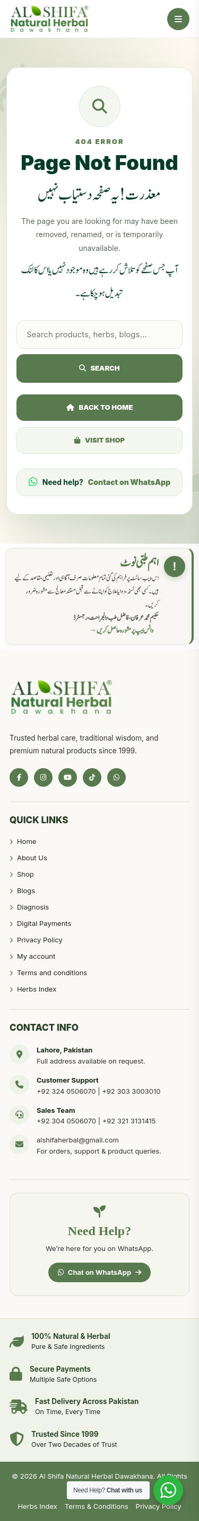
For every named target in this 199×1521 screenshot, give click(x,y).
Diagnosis (33, 907)
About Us (32, 857)
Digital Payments (44, 923)
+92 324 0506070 (66, 1091)
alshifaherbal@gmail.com (78, 1140)
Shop (25, 874)
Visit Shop (99, 440)
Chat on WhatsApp (99, 1272)
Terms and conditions (52, 972)
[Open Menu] (178, 19)
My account (36, 956)
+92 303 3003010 (131, 1091)
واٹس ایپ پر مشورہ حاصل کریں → (121, 630)
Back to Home (99, 407)
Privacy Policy (40, 939)
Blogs (26, 890)
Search (99, 368)
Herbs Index (36, 989)
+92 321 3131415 (129, 1121)
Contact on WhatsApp (129, 482)
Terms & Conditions (96, 1506)
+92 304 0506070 (66, 1121)
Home (26, 841)
